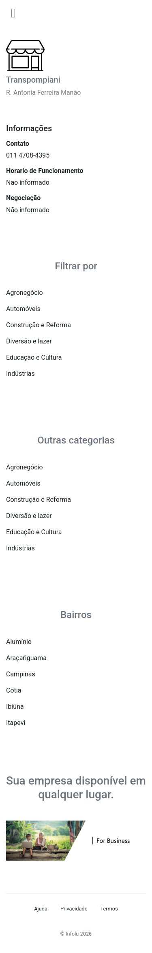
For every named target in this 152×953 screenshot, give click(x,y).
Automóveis (23, 309)
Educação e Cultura (34, 357)
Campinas (20, 674)
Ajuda (40, 909)
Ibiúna (15, 706)
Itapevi (15, 723)
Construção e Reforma (38, 325)
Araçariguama (26, 658)
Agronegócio (24, 292)
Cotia (13, 690)
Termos (109, 909)
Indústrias (20, 373)
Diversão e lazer (29, 341)
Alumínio (19, 642)
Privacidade (74, 909)
